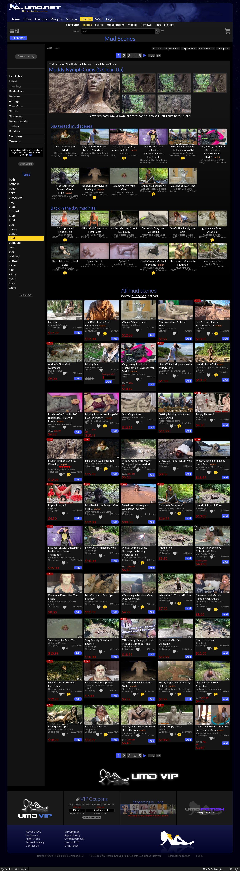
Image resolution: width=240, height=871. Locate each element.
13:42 (153, 679)
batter (13, 188)
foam (12, 215)
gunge (13, 233)
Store (86, 19)
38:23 (153, 319)
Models (132, 24)
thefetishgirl (164, 463)
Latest (13, 81)
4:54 (227, 679)
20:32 (79, 319)
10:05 (227, 637)
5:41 (190, 679)
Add (78, 332)
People (57, 19)
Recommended (19, 121)
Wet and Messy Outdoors (153, 189)
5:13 (190, 592)
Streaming (16, 116)
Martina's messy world (207, 733)
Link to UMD (72, 842)
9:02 (227, 592)
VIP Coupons (92, 799)
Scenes (87, 24)
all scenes (139, 296)
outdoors (15, 242)
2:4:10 (226, 544)
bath (12, 179)
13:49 (116, 723)
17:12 (153, 411)
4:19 (80, 592)
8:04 (154, 723)
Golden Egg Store (183, 189)
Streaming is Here (148, 801)
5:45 (154, 592)
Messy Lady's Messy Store (99, 64)
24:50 (227, 319)
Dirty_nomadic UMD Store (65, 196)
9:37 (117, 544)
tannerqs (124, 153)
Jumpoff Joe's (65, 235)
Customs (15, 141)
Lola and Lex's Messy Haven (100, 804)
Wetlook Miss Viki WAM (212, 160)
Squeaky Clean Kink (205, 812)
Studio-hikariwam (167, 328)
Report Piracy (72, 835)
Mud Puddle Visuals (94, 235)
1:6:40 (79, 723)
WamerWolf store (93, 367)
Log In (199, 856)
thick (12, 283)
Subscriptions (115, 24)
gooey (13, 229)
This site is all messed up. (35, 11)
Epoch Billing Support (179, 856)
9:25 (117, 637)
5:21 (227, 457)
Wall (99, 19)
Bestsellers (16, 91)
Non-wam (15, 136)
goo (11, 224)
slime (12, 265)
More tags (26, 294)
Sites (28, 19)
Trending (15, 86)
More (186, 116)
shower (14, 260)
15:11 (116, 319)
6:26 (190, 457)
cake (12, 193)
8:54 (190, 544)
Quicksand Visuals (124, 192)
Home (15, 19)
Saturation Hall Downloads (94, 153)
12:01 (79, 679)
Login (111, 19)
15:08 (116, 457)
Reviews (146, 24)
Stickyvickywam (130, 601)
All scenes (18, 38)
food (12, 220)
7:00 (80, 411)
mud (12, 238)
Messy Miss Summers (96, 601)
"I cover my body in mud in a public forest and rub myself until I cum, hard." (135, 116)
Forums (41, 19)
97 (158, 55)
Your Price (16, 106)
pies (11, 247)
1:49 (117, 361)
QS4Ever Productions (65, 153)
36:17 (79, 544)
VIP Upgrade (72, 831)
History (169, 24)
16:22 (79, 361)
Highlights (73, 24)
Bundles (14, 131)
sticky (12, 274)
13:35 (227, 723)
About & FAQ (33, 831)
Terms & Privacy (35, 842)
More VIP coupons (92, 817)
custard (14, 211)
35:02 (153, 502)
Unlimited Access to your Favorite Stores (148, 815)
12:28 (153, 361)
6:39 (117, 411)
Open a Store (26, 164)
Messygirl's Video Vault (153, 235)
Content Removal (74, 838)
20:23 (190, 637)
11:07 (190, 411)
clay (11, 202)
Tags (158, 24)
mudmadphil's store (94, 264)
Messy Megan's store (183, 153)
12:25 (227, 502)
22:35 (190, 361)
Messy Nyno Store (95, 192)
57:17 (190, 502)
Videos (72, 19)
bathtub (14, 184)
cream (13, 206)
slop (11, 270)
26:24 (227, 361)
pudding (14, 256)
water (12, 288)
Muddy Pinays (183, 267)
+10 (151, 55)
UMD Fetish (71, 845)
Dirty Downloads (77, 804)
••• (162, 30)
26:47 (116, 592)
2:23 (117, 679)
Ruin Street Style (130, 646)
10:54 (153, 457)
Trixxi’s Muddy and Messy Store (174, 689)
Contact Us (32, 845)
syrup (12, 279)
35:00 (153, 637)
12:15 (153, 544)
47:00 (190, 723)
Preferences (33, 835)
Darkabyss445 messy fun (134, 467)
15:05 (190, 319)
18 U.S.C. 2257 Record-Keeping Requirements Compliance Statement (126, 856)
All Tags (14, 101)
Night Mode (33, 838)
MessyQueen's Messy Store (210, 467)
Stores (99, 24)
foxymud (200, 417)
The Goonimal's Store (153, 267)
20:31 (79, 457)
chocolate (15, 197)
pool (12, 251)
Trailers (14, 126)
